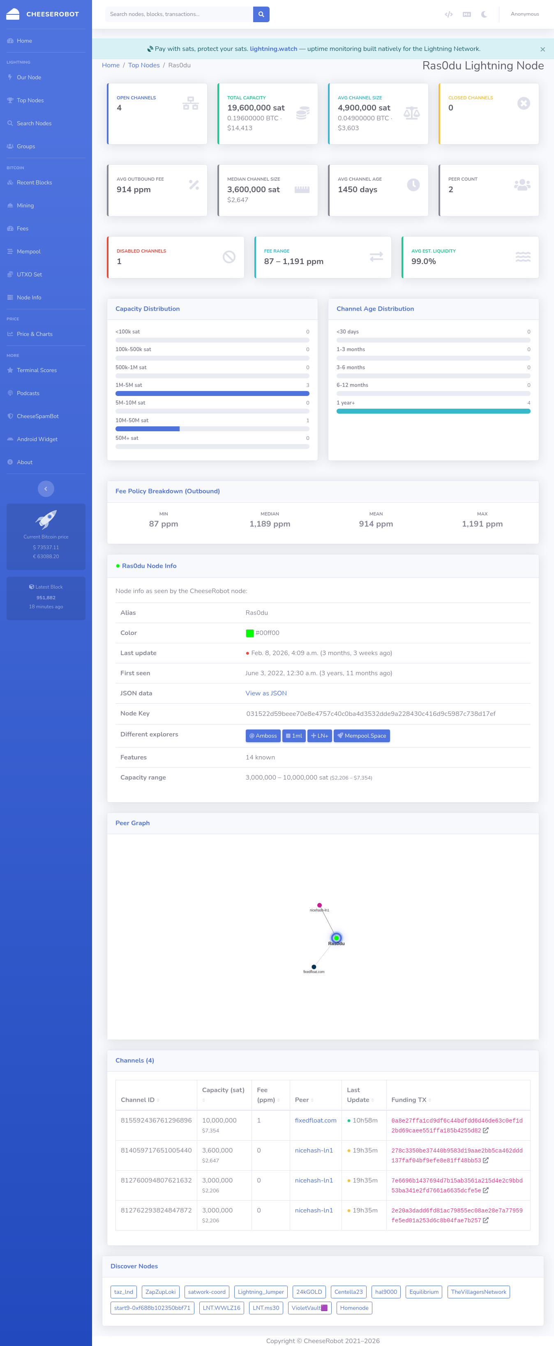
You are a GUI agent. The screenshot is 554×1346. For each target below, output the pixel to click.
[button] (526, 14)
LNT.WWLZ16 (222, 1308)
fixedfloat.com (316, 1120)
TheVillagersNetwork (479, 1292)
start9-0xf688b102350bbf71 (152, 1308)
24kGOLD (309, 1292)
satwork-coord (207, 1292)
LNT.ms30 (266, 1308)
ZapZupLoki (160, 1292)
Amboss (263, 736)
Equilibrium (424, 1292)
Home (111, 65)
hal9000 (386, 1292)
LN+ (319, 736)
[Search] (179, 14)
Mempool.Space (361, 736)
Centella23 (349, 1292)
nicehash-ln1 (314, 1150)
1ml (294, 736)
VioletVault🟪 (310, 1308)
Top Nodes (144, 65)
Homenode (354, 1308)
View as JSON (266, 693)
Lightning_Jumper (261, 1292)
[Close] (543, 49)
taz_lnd (123, 1292)
